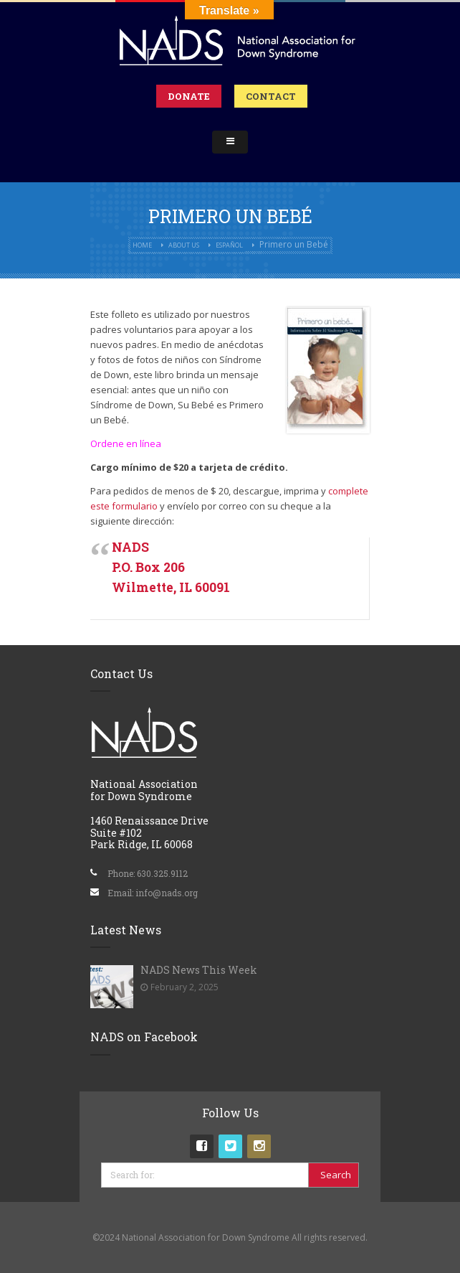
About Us (183, 245)
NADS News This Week (198, 970)
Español (229, 245)
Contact (271, 96)
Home (142, 245)
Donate (189, 96)
